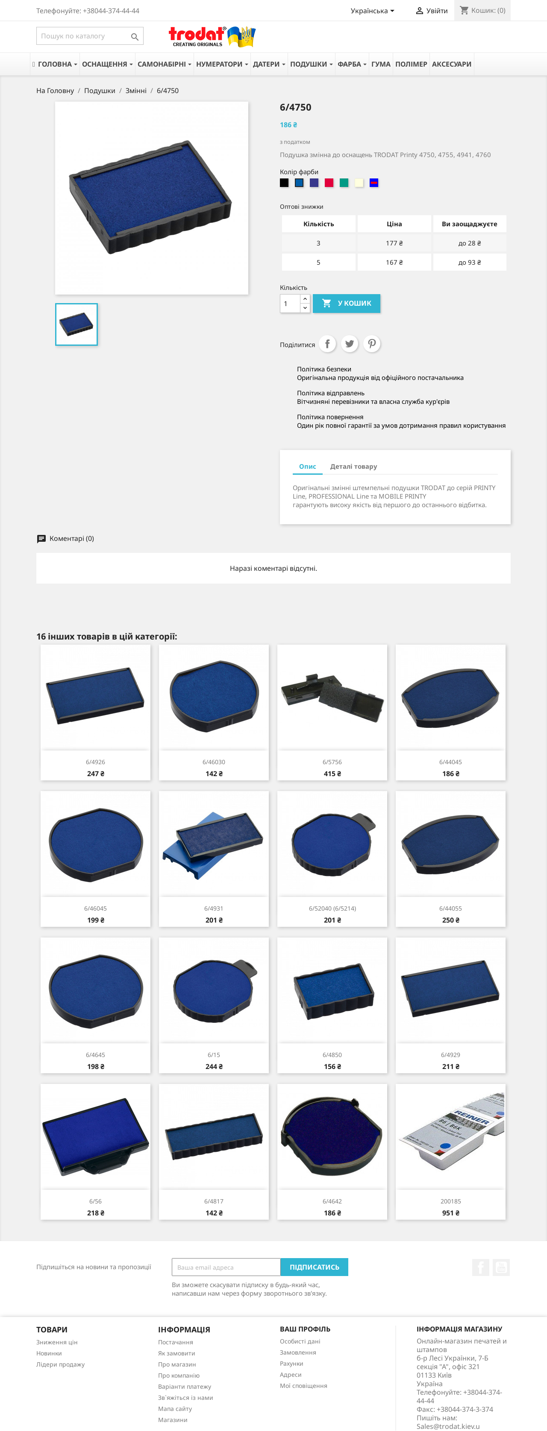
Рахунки (291, 1363)
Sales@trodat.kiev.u (448, 1426)
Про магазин (177, 1364)
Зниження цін (57, 1342)
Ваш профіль (305, 1329)
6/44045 (450, 762)
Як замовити (176, 1353)
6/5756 (332, 762)
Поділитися (327, 343)
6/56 (95, 1201)
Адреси (291, 1374)
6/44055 (450, 908)
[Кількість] (290, 303)
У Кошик (346, 303)
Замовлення (298, 1352)
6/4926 (95, 762)
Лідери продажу (60, 1364)
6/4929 (450, 1055)
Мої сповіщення (303, 1385)
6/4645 (95, 1055)
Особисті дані (300, 1341)
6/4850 (332, 1055)
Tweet (349, 343)
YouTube (501, 1267)
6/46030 (214, 762)
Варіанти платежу (184, 1386)
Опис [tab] (307, 466)
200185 (451, 1201)
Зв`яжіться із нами (185, 1397)
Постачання (175, 1342)
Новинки (49, 1353)
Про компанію (179, 1375)
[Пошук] (90, 36)
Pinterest (371, 343)
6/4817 (214, 1201)
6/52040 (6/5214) (332, 908)
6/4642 (332, 1201)
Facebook (480, 1267)
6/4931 (214, 908)
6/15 (214, 1055)
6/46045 (95, 908)
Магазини (173, 1420)
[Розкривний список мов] (374, 11)
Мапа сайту (175, 1409)
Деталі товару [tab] (353, 466)
